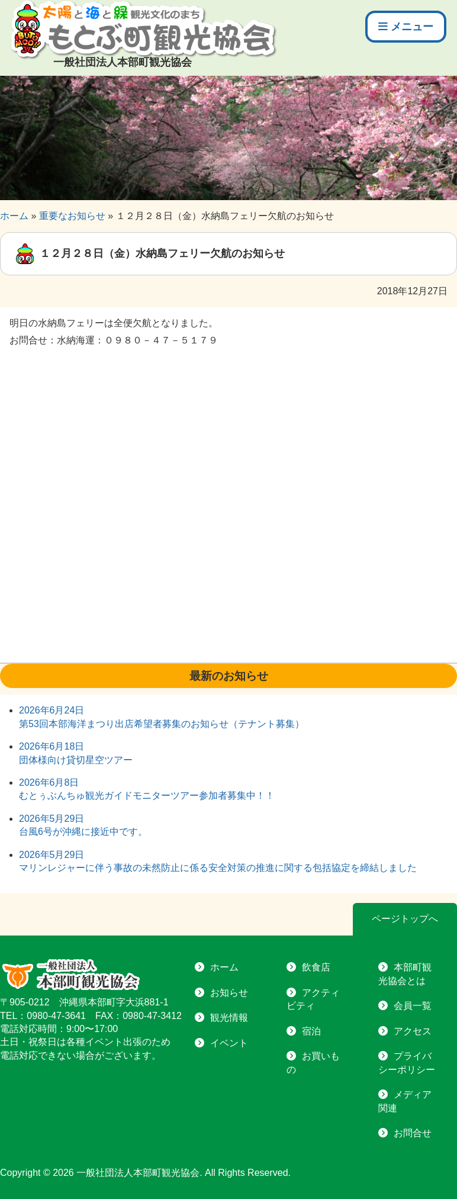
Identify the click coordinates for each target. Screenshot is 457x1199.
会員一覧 (413, 1006)
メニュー (405, 27)
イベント (229, 1043)
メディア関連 (405, 1101)
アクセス (413, 1031)
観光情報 (229, 1017)
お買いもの (313, 1062)
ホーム (224, 967)
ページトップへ (405, 919)
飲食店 (316, 967)
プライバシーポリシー (406, 1062)
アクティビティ (313, 999)
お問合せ (413, 1133)
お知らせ (229, 993)
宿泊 (311, 1031)
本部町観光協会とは (405, 973)
